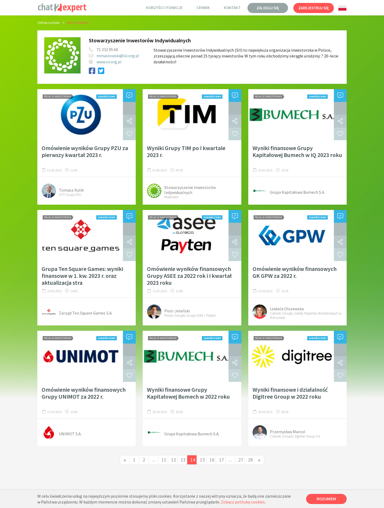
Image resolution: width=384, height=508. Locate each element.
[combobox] (342, 8)
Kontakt (232, 7)
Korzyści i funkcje (164, 7)
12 (173, 460)
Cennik (203, 7)
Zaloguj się (268, 7)
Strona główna (48, 23)
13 (183, 460)
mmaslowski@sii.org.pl (118, 55)
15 (202, 460)
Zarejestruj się (313, 7)
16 (212, 460)
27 (240, 460)
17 (221, 460)
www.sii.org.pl (109, 61)
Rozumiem (326, 498)
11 (164, 460)
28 (250, 460)
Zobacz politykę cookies (243, 502)
